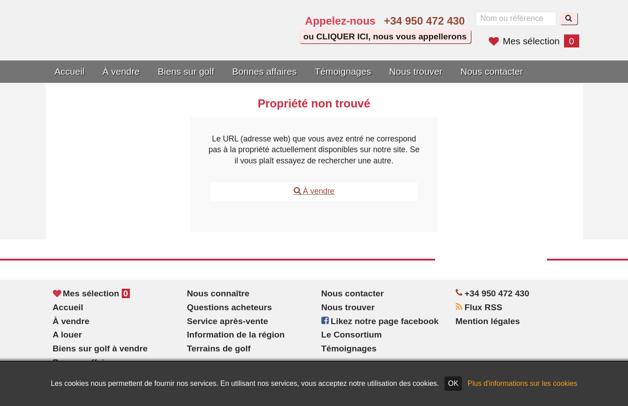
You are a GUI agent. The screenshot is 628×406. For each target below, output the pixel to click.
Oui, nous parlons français (265, 41)
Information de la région (236, 334)
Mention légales (488, 321)
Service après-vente (227, 321)
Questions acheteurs (229, 307)
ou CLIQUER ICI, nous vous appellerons (385, 36)
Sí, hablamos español (239, 41)
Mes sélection (534, 41)
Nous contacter (492, 71)
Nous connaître (218, 293)
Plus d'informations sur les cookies (522, 383)
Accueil (70, 71)
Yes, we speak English (214, 41)
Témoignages (343, 71)
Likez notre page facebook (380, 321)
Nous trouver (415, 71)
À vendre (121, 71)
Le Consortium (351, 334)
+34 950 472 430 (424, 21)
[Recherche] (568, 19)
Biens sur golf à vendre (100, 348)
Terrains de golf (219, 348)
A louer (67, 334)
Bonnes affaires (264, 71)
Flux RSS (479, 307)
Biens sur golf (186, 71)
